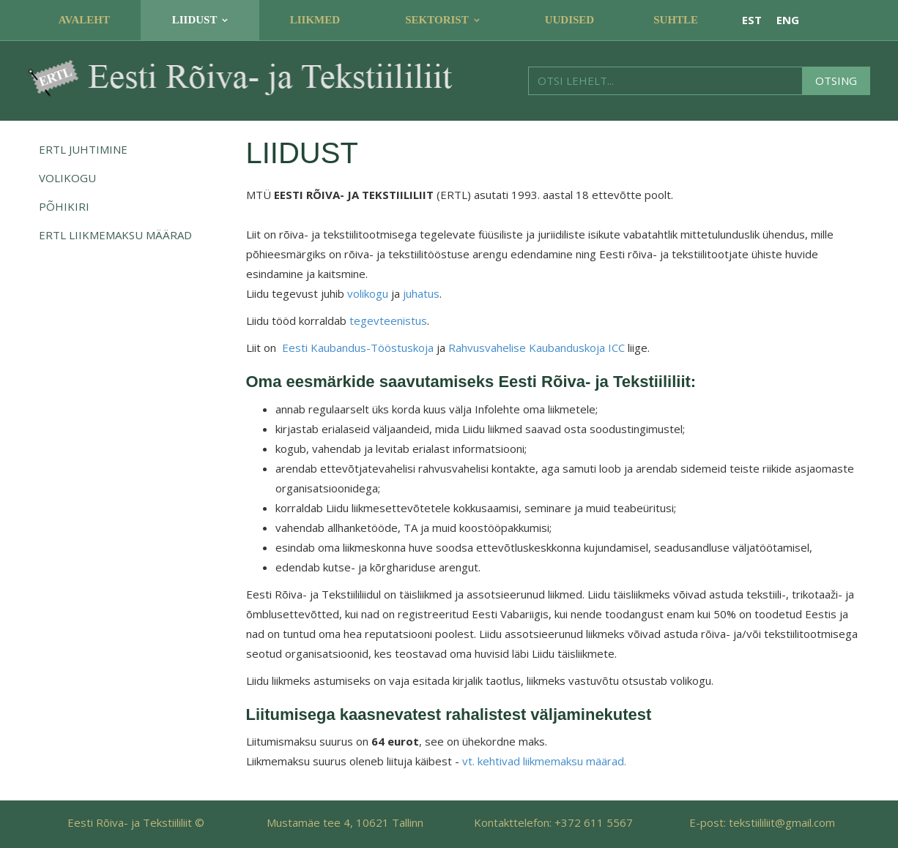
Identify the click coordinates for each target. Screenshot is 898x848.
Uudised (570, 20)
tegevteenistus (388, 320)
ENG (787, 19)
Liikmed (315, 20)
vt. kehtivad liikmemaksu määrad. (544, 761)
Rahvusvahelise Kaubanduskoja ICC (536, 347)
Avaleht (84, 20)
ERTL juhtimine (83, 149)
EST (752, 19)
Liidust (195, 20)
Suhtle (675, 20)
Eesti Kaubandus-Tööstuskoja (358, 347)
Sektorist (436, 20)
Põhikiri (64, 206)
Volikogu (67, 177)
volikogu (367, 293)
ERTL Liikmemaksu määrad (115, 235)
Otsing (836, 80)
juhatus (421, 293)
